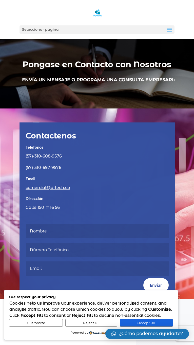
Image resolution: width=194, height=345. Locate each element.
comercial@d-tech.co (48, 187)
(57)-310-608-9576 (44, 156)
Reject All (91, 323)
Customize (36, 323)
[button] (147, 334)
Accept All (146, 323)
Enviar (156, 285)
